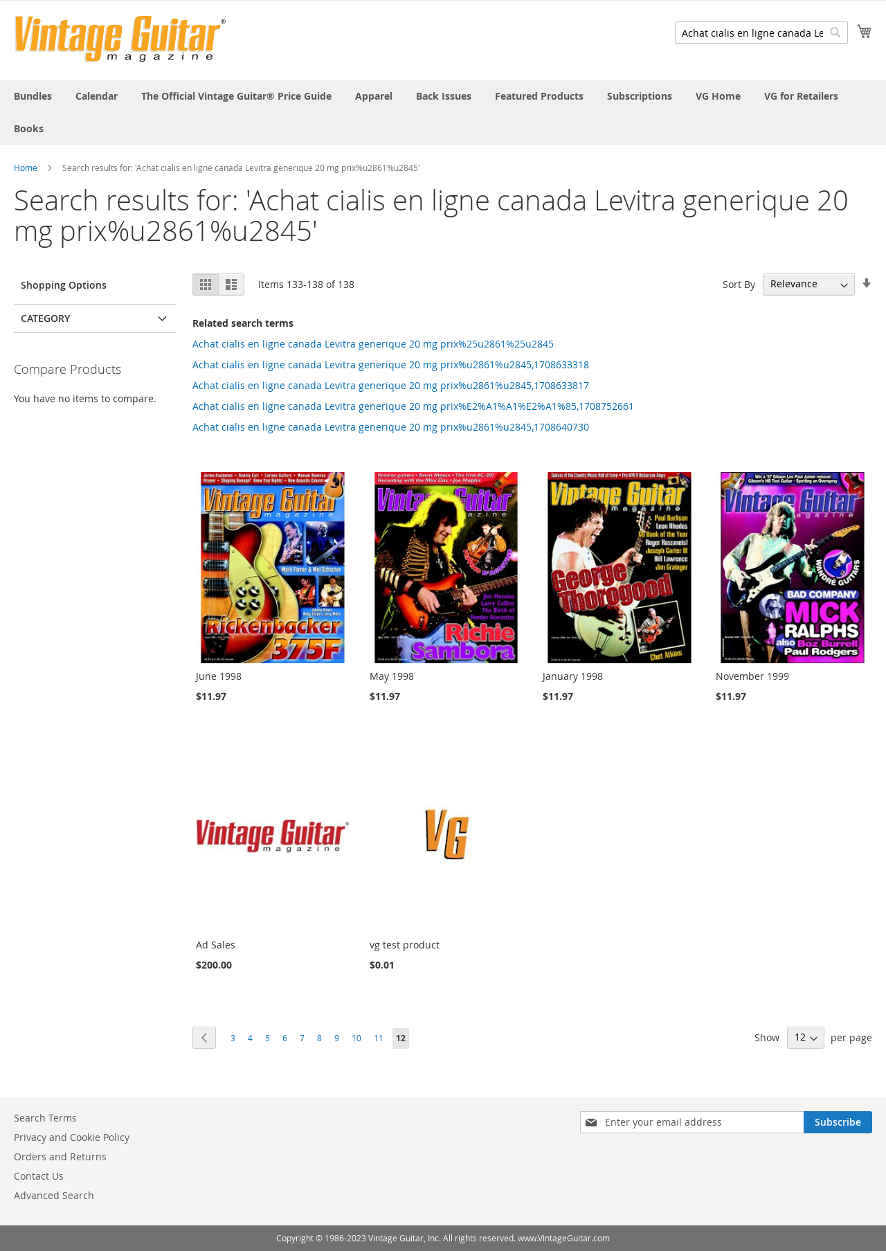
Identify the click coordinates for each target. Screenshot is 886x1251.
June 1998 (219, 676)
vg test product (405, 944)
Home (25, 167)
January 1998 (573, 676)
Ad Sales (215, 944)
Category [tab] (45, 318)
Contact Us (39, 1175)
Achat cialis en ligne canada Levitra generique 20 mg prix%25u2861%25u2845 (373, 343)
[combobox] (761, 32)
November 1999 (752, 676)
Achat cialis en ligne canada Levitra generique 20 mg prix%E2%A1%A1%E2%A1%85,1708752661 (413, 406)
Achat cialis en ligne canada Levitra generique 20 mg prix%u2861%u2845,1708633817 (390, 385)
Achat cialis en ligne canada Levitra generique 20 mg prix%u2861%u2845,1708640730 (390, 426)
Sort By (739, 283)
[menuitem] (33, 96)
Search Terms (45, 1117)
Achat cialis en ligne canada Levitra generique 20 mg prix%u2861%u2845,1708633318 (390, 364)
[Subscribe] (838, 1122)
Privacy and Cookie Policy (71, 1137)
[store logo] (120, 39)
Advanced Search (54, 1195)
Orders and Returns (60, 1156)
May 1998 (392, 676)
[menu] (443, 112)
